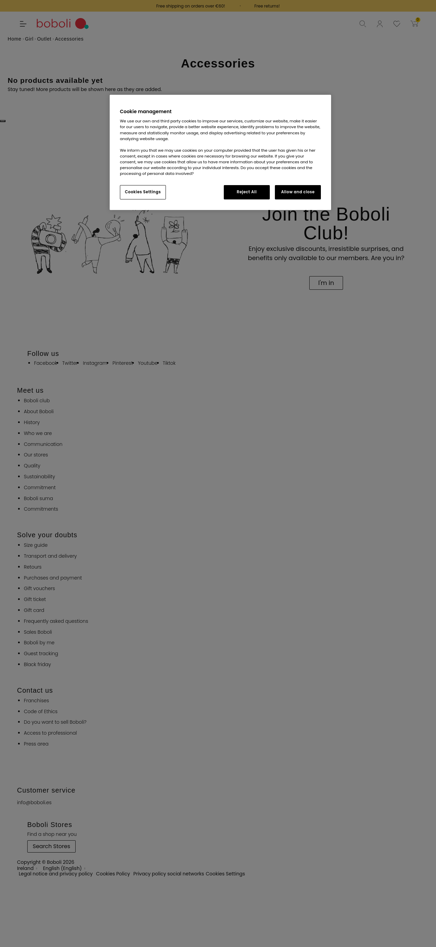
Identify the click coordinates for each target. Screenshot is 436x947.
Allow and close (298, 192)
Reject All (247, 192)
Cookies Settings (143, 192)
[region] (220, 152)
